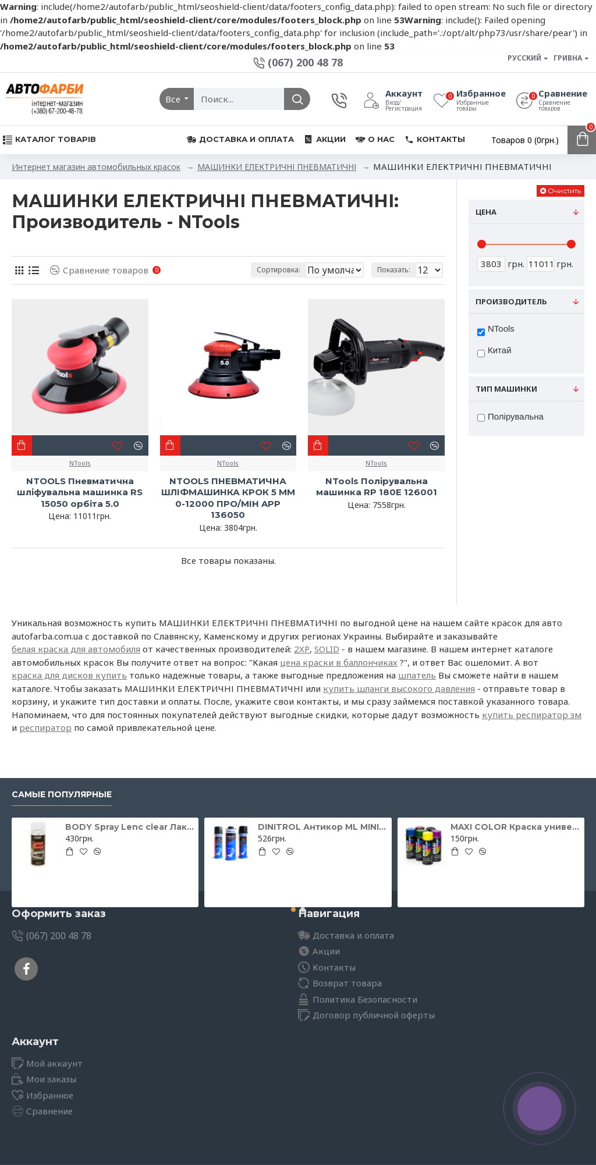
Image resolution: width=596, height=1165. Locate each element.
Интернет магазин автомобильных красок (96, 166)
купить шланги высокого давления (399, 688)
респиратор (45, 727)
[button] (293, 909)
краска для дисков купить (69, 675)
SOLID (326, 649)
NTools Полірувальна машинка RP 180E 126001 (376, 486)
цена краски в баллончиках (339, 662)
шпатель (417, 675)
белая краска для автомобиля (76, 649)
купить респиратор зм (531, 714)
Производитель (511, 301)
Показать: (397, 270)
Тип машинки (506, 388)
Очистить (564, 190)
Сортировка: (228, 270)
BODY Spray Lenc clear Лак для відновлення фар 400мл (129, 827)
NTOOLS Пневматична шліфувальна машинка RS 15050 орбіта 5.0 (80, 492)
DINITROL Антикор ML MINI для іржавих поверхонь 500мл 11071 (322, 827)
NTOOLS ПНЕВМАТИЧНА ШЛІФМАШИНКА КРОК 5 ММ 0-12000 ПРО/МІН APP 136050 (228, 498)
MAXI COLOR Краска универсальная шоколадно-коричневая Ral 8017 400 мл (515, 827)
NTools (80, 463)
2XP (302, 649)
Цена (486, 212)
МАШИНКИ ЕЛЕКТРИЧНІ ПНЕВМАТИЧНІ (276, 166)
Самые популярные (62, 795)
